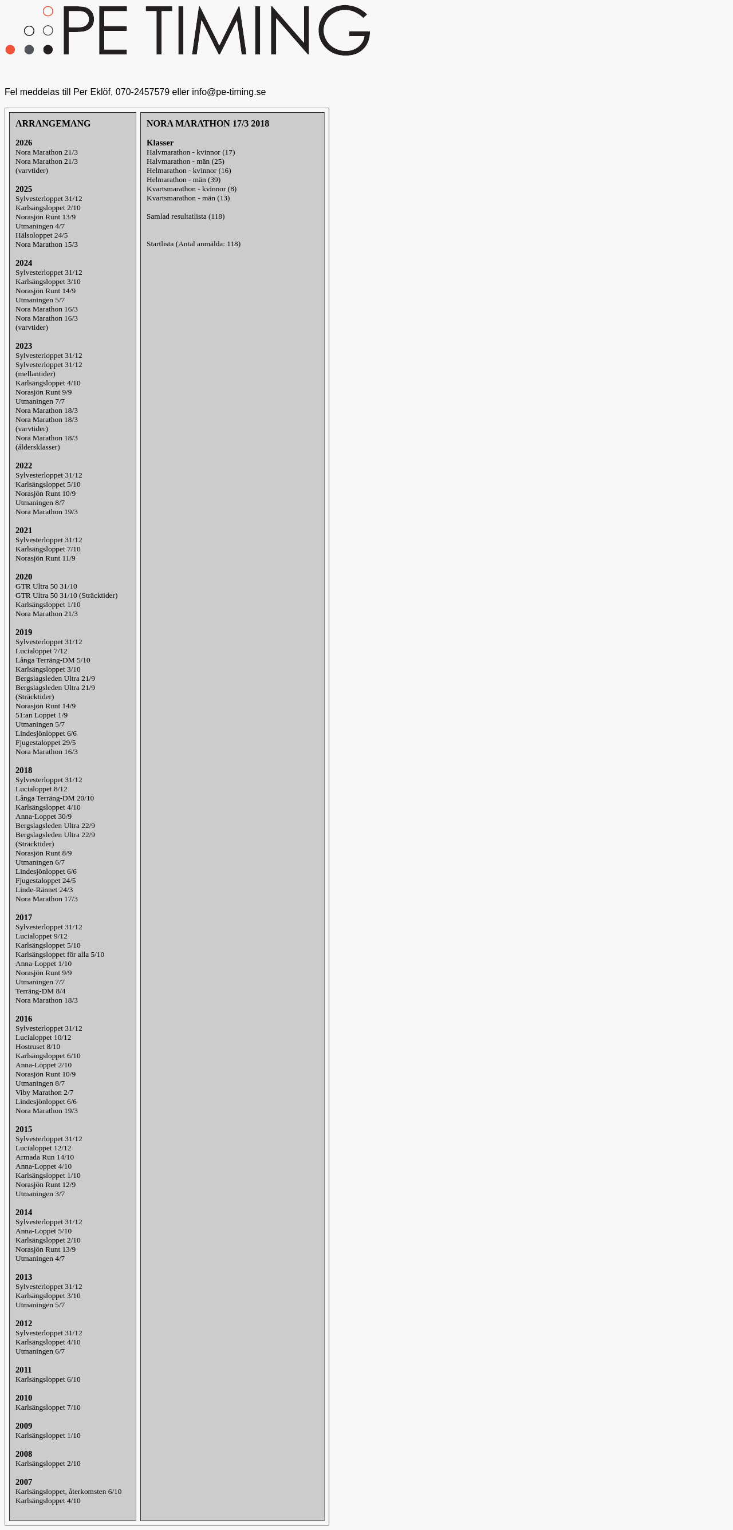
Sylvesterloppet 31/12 (48, 198)
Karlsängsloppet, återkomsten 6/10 (68, 1491)
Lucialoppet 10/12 (43, 1037)
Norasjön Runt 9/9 (43, 392)
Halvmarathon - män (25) (185, 161)
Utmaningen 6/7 (40, 862)
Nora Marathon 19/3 (46, 511)
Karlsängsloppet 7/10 (48, 549)
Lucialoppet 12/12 (43, 1147)
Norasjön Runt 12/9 (45, 1184)
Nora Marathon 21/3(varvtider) (46, 166)
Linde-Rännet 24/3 (44, 889)
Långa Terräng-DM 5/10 (52, 660)
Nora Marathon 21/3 (46, 152)
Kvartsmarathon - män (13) (188, 198)
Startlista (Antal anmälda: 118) (194, 243)
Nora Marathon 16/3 (46, 309)
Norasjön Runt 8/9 (43, 853)
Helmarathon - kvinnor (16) (189, 170)
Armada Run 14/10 (44, 1157)
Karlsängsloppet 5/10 (48, 484)
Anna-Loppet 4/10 (43, 1166)
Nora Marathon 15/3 (46, 244)
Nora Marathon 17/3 (46, 898)
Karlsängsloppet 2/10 (48, 207)
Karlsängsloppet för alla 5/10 (59, 954)
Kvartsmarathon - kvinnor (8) (192, 188)
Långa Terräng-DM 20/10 (54, 798)
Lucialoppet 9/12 (41, 936)
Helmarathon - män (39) (183, 179)
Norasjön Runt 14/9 (45, 290)
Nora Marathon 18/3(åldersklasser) (46, 442)
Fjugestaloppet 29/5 (45, 742)
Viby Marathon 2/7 (44, 1092)
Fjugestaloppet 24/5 (45, 880)
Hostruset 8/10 (37, 1046)
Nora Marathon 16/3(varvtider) (46, 323)
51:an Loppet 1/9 (41, 715)
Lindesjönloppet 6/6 (46, 733)
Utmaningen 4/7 (40, 226)
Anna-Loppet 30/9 (43, 816)
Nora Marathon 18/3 (46, 410)
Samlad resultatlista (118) (185, 216)
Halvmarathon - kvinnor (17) (191, 152)
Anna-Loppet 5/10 (43, 1231)
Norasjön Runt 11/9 (45, 558)
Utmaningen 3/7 (40, 1193)
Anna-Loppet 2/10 (43, 1064)
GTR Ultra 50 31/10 (46, 586)
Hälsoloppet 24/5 (41, 235)
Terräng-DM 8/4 (40, 991)
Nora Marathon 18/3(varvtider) (46, 424)
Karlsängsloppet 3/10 (48, 281)
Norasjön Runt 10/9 (45, 493)
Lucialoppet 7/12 (41, 650)
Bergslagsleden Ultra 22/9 (55, 825)
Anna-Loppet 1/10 (43, 963)
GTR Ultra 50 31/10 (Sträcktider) (66, 595)
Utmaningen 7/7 (40, 401)
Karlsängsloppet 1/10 (48, 604)
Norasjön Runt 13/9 (45, 216)
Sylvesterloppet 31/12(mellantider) (48, 369)
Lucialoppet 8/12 (41, 788)
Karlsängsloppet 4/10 (48, 382)
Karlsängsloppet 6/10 (48, 1055)
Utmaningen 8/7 (40, 502)
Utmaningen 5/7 (40, 299)
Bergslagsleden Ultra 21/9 (55, 678)
